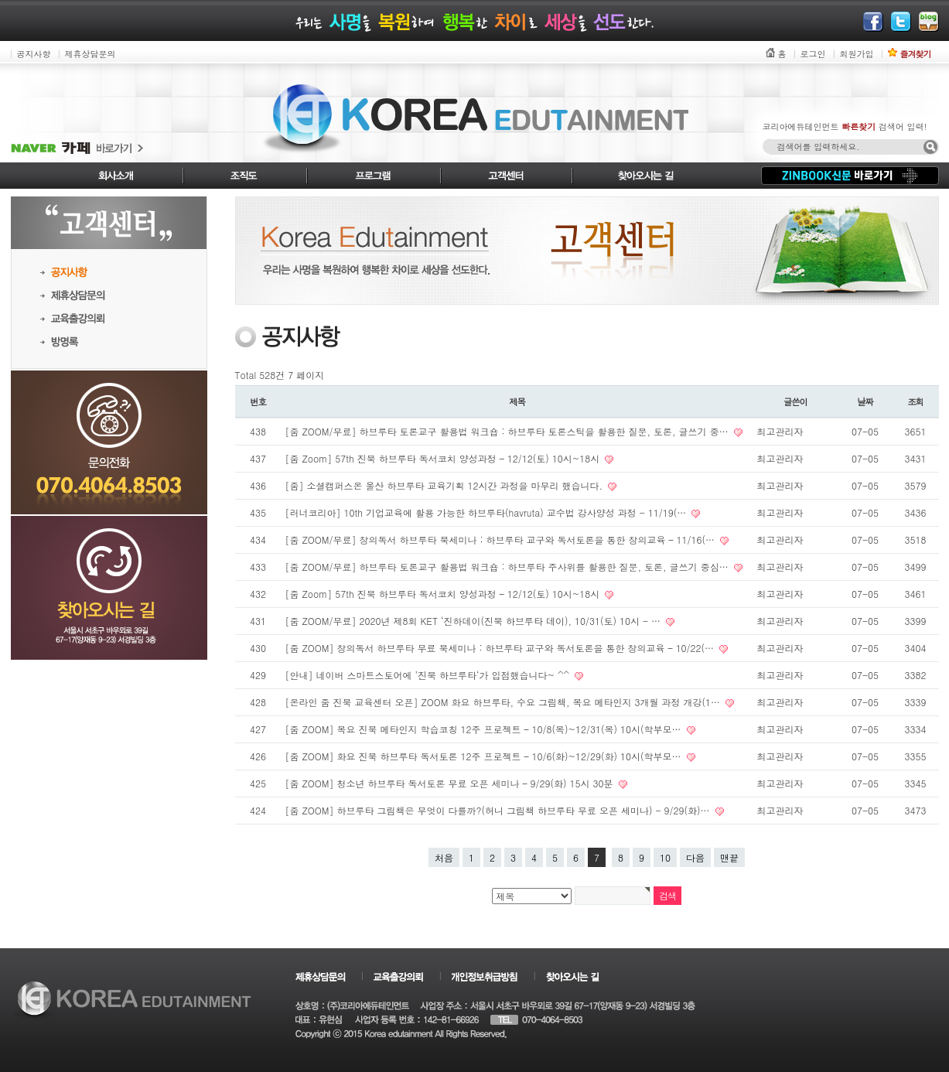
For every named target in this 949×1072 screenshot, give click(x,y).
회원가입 (857, 54)
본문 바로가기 (0, 0)
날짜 (865, 401)
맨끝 (729, 857)
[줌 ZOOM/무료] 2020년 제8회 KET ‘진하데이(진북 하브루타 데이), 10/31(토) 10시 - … (474, 620)
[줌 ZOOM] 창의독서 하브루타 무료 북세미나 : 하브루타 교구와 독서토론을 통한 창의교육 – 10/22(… (501, 647)
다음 (695, 857)
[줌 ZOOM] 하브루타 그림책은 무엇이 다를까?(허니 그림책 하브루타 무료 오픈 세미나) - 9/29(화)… (499, 810)
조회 (915, 401)
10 (665, 857)
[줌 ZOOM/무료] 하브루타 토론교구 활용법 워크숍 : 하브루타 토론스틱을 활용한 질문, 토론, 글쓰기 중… (508, 431)
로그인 (813, 54)
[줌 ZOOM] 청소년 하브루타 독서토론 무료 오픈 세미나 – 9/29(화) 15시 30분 (450, 783)
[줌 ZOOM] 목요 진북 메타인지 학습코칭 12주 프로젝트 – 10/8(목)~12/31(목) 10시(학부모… (484, 729)
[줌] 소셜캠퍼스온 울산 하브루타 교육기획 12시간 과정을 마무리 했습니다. (445, 485)
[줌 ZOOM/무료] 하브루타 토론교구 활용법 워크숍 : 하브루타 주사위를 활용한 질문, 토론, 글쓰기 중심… (508, 566)
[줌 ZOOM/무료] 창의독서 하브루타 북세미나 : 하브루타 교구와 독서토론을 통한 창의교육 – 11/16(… (502, 539)
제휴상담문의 (90, 54)
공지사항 (34, 54)
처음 (444, 857)
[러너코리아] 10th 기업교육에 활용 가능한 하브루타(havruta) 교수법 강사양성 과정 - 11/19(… (487, 512)
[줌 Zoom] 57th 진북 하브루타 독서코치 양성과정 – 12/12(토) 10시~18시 (444, 458)
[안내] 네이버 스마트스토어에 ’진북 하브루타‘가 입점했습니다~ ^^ (429, 674)
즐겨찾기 (915, 54)
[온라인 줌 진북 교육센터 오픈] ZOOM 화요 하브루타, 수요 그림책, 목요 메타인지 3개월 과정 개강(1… (504, 701)
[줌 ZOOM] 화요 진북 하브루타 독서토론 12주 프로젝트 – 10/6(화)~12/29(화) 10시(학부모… (484, 756)
